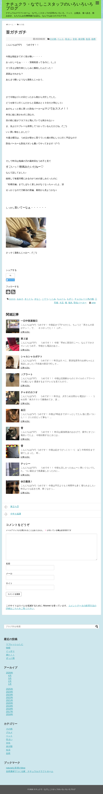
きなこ (37, 299)
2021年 (9, 700)
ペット (60, 39)
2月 (10, 681)
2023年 (9, 695)
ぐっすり (10, 651)
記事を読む (25, 332)
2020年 (9, 703)
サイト (9, 583)
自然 (93, 39)
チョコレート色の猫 (84, 299)
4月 (10, 675)
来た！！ (10, 655)
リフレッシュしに (14, 644)
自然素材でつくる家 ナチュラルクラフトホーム (29, 771)
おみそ (20, 299)
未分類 (81, 39)
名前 (8, 563)
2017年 (9, 711)
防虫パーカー (80, 303)
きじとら (28, 299)
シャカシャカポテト (31, 356)
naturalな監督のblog (15, 768)
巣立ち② (11, 507)
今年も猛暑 (12, 514)
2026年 (9, 673)
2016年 (9, 714)
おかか (12, 299)
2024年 (9, 692)
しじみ (52, 299)
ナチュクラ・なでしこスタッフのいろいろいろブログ (49, 6)
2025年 (9, 689)
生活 (88, 39)
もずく (70, 299)
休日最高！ (27, 481)
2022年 (9, 697)
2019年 (9, 706)
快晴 (8, 648)
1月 (10, 684)
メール (9, 573)
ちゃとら (61, 299)
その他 (53, 39)
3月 (10, 678)
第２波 (24, 338)
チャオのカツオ (29, 392)
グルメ (9, 732)
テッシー (25, 463)
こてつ (45, 299)
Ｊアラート (27, 374)
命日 (23, 410)
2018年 (9, 709)
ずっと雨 (10, 658)
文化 (75, 39)
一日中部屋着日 (29, 321)
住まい (68, 39)
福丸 (70, 303)
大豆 (61, 303)
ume (93, 303)
